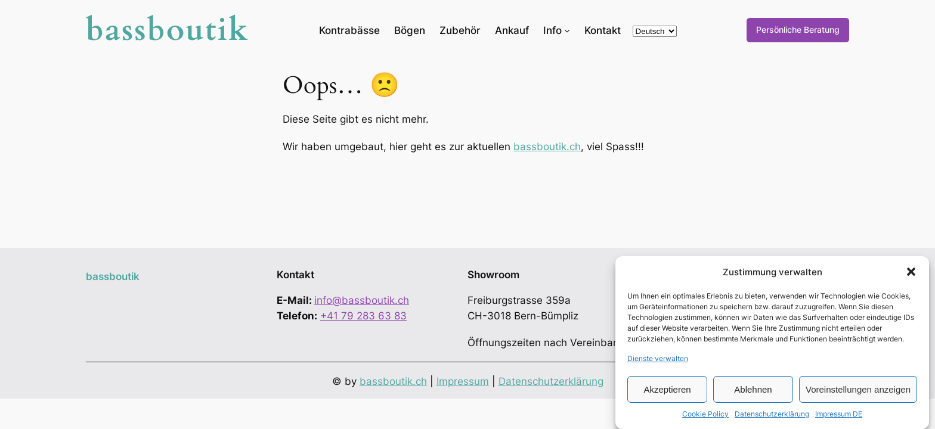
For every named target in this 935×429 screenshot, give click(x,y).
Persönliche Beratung (798, 29)
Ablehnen (753, 389)
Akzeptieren (667, 389)
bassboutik (167, 30)
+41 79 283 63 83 (363, 316)
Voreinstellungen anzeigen (858, 389)
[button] (911, 272)
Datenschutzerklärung (772, 413)
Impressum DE (838, 413)
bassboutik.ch (547, 147)
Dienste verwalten (657, 358)
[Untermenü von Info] (567, 30)
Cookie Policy (705, 413)
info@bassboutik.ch (361, 300)
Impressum (462, 381)
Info (552, 30)
